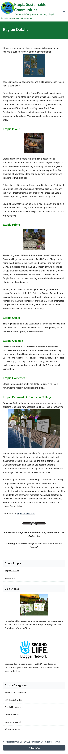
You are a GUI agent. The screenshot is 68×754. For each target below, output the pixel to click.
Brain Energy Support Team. (18, 628)
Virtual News (11, 729)
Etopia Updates (12, 707)
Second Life (10, 577)
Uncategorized (11, 722)
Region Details (12, 570)
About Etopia (13, 563)
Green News (10, 714)
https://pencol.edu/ (26, 513)
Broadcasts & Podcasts (15, 692)
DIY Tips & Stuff (12, 700)
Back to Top (34, 748)
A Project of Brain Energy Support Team (21, 741)
